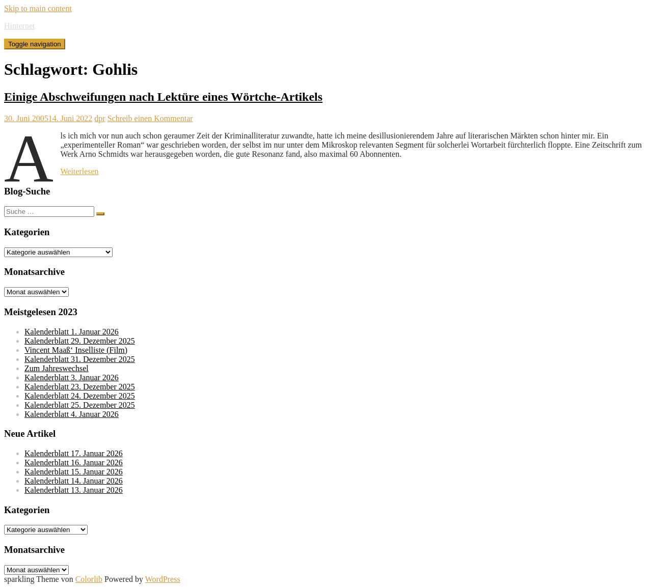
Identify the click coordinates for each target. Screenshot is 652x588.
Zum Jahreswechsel (56, 368)
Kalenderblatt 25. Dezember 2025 (79, 405)
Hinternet (19, 25)
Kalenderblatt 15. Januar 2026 (73, 471)
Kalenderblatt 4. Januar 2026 (71, 414)
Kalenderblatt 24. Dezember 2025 (79, 395)
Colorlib (88, 579)
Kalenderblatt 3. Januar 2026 (71, 377)
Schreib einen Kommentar (150, 118)
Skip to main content (38, 8)
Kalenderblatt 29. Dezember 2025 (79, 341)
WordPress (162, 579)
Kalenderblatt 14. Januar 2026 (73, 481)
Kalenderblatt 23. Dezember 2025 (79, 386)
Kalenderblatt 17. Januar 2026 (73, 453)
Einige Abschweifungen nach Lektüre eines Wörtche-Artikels (163, 96)
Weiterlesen (79, 171)
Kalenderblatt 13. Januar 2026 (73, 490)
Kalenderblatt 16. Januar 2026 (73, 462)
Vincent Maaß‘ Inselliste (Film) (75, 350)
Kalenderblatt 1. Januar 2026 (71, 331)
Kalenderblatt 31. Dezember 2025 (79, 359)
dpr (99, 118)
